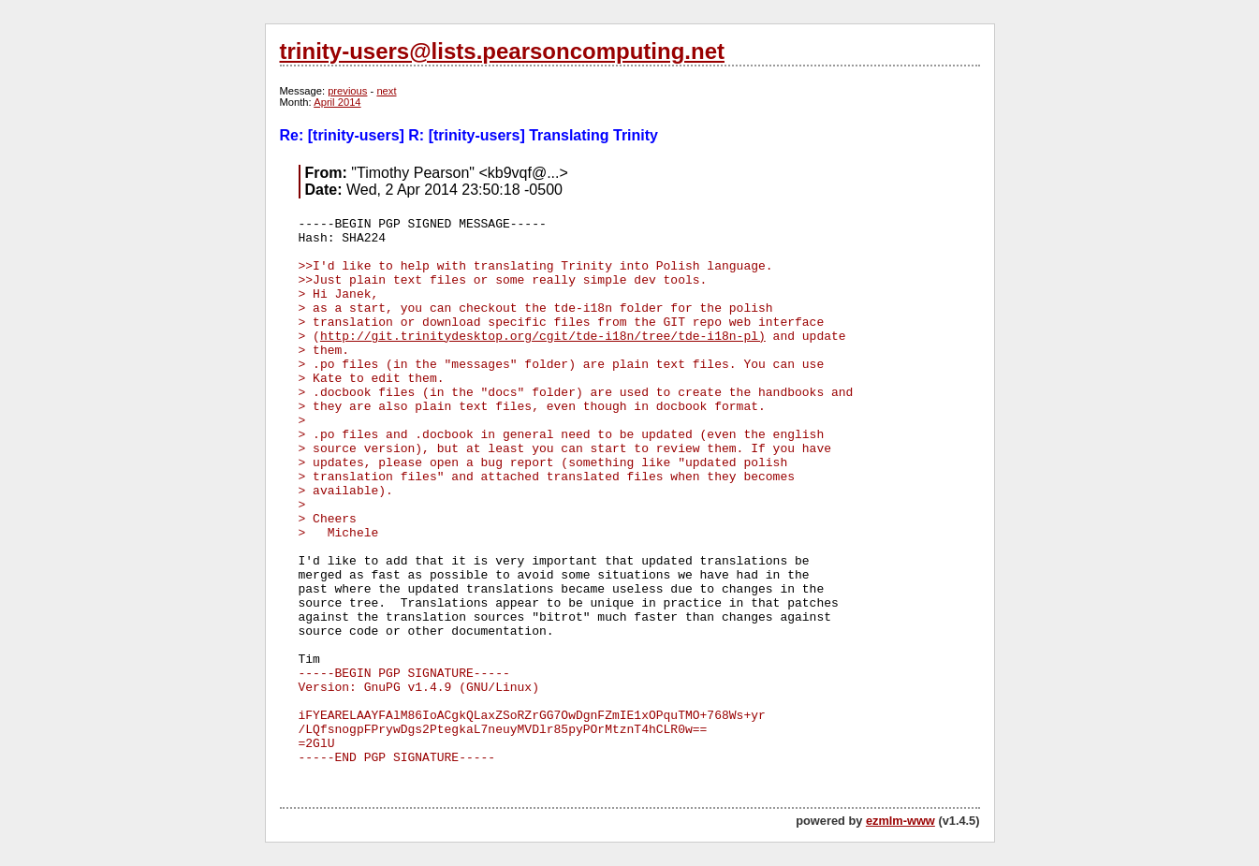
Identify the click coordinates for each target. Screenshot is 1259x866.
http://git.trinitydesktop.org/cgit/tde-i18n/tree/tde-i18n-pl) (543, 337)
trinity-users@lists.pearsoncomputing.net (502, 51)
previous (347, 90)
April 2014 (337, 102)
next (386, 90)
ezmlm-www (900, 821)
